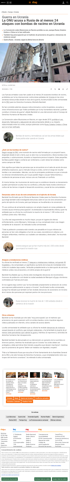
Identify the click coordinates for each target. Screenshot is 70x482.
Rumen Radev (45, 417)
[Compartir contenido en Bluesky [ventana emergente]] (59, 88)
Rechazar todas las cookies (42, 479)
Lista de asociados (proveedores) (10, 475)
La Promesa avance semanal (38, 420)
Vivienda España (33, 417)
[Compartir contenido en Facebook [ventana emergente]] (51, 88)
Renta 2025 (13, 420)
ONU (8, 102)
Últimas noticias (55, 420)
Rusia (56, 277)
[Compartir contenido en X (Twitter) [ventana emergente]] (55, 88)
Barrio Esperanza (58, 417)
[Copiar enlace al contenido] (67, 88)
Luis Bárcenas (11, 417)
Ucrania (51, 97)
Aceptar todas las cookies (60, 479)
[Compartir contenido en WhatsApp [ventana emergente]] (63, 88)
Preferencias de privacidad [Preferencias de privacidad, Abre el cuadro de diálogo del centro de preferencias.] (9, 479)
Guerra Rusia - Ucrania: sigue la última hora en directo (24, 40)
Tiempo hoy (23, 420)
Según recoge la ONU (10, 152)
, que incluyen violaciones (32, 330)
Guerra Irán (21, 417)
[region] (35, 464)
